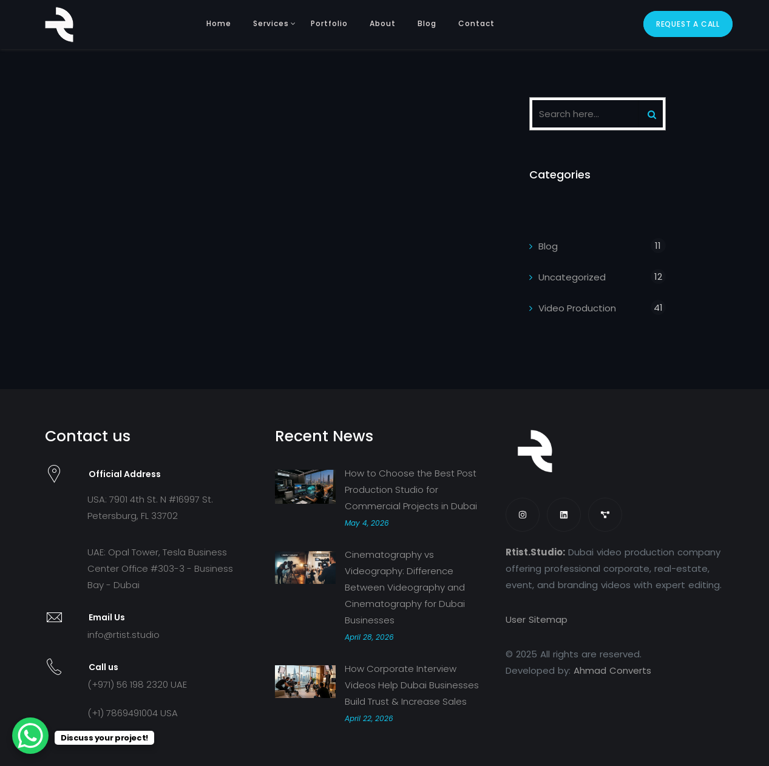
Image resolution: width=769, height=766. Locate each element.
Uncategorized (572, 277)
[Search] (651, 113)
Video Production (577, 308)
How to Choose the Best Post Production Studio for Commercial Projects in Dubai (411, 489)
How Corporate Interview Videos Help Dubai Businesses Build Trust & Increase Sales (412, 685)
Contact (476, 23)
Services (271, 23)
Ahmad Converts (612, 670)
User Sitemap (536, 619)
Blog (427, 23)
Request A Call (688, 24)
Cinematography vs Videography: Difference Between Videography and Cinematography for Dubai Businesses (405, 587)
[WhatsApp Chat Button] (30, 735)
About (383, 23)
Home (218, 23)
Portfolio (329, 23)
